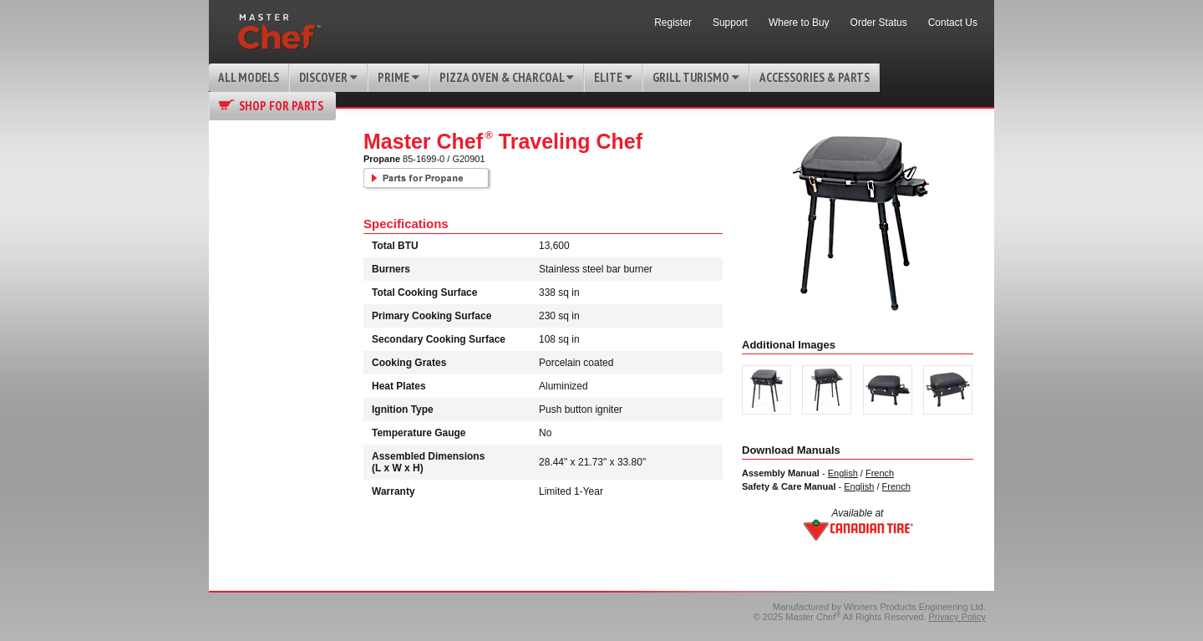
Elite (613, 77)
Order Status (878, 22)
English (843, 473)
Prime (398, 77)
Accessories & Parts (814, 77)
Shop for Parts (281, 106)
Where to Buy (799, 22)
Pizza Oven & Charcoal (506, 77)
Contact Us (952, 22)
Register (673, 22)
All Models (248, 77)
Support (730, 22)
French (879, 473)
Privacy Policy (957, 617)
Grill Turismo (695, 77)
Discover (328, 77)
